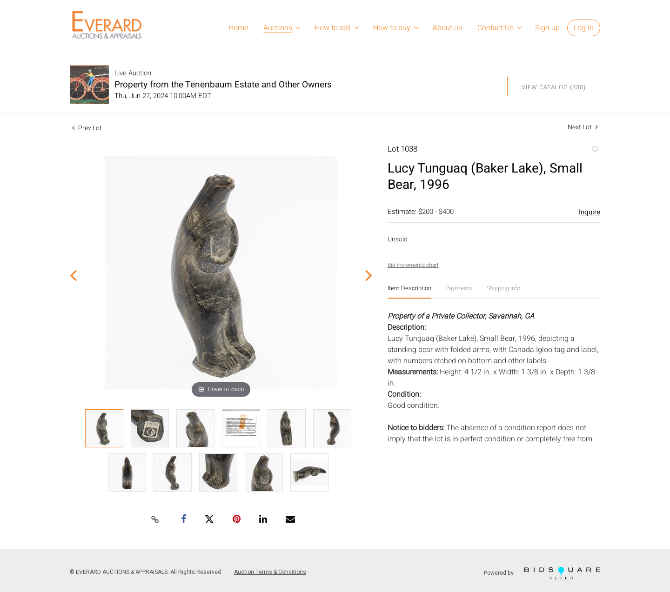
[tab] (409, 292)
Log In (584, 27)
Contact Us (495, 27)
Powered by (542, 573)
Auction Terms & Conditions (270, 572)
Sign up (547, 27)
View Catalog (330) (554, 87)
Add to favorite (594, 150)
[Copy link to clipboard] (155, 519)
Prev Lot (87, 128)
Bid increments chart (413, 265)
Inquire (589, 212)
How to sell (333, 27)
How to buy (391, 27)
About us (447, 27)
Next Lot (583, 127)
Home (238, 27)
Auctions (277, 27)
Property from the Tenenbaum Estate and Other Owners (223, 84)
